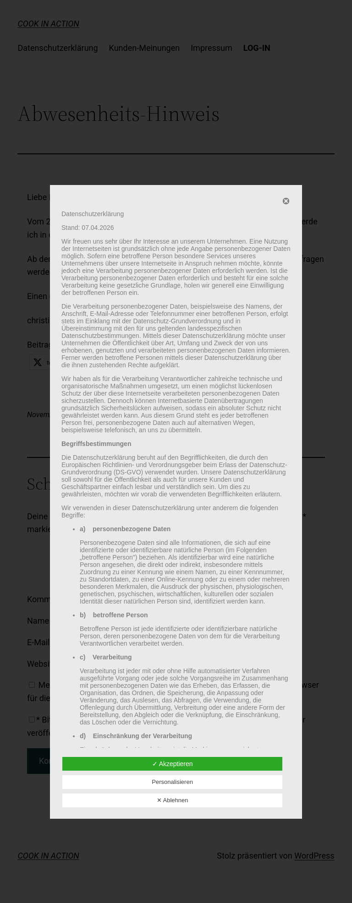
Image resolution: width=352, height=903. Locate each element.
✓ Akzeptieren (172, 763)
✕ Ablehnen (172, 800)
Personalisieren (172, 781)
